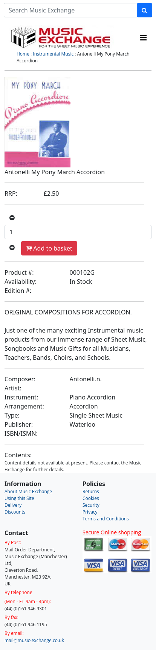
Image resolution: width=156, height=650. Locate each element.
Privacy (90, 512)
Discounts (15, 512)
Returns (91, 491)
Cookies (91, 498)
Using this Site (19, 498)
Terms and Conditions (106, 518)
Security (91, 505)
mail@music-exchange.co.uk (34, 640)
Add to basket (49, 248)
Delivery (13, 505)
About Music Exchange (28, 491)
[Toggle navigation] (143, 37)
